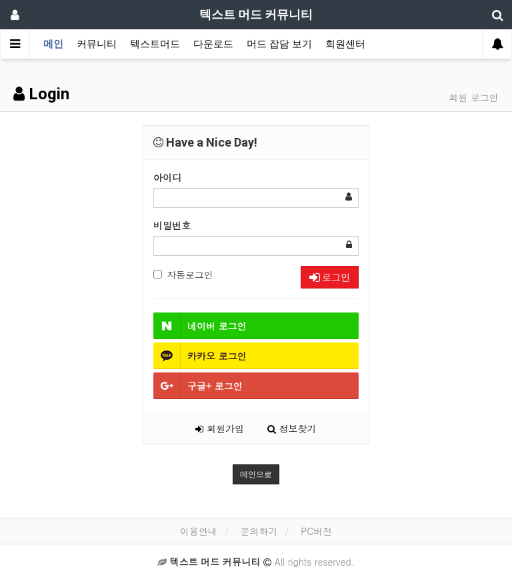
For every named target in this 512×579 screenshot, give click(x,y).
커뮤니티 (97, 44)
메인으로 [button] (256, 474)
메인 (53, 44)
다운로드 (213, 44)
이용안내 (198, 531)
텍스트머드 (155, 44)
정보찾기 (292, 428)
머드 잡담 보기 (279, 44)
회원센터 (345, 44)
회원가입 (219, 428)
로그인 (329, 277)
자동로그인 (183, 274)
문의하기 (258, 531)
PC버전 (316, 531)
